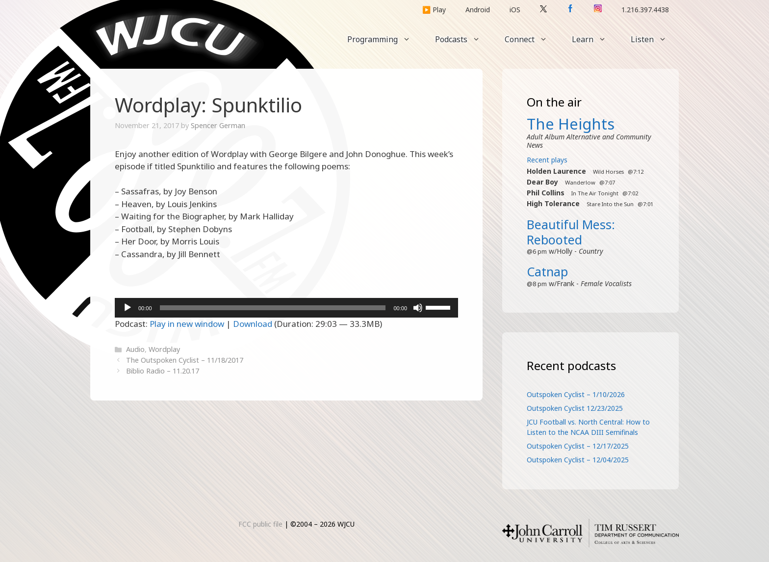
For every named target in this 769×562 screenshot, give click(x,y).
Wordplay (164, 349)
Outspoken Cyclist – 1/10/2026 (576, 394)
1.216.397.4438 (645, 9)
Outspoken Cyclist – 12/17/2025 (578, 446)
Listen (655, 39)
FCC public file (260, 524)
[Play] (127, 308)
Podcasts (463, 39)
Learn (595, 39)
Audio (135, 349)
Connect (532, 39)
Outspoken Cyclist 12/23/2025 (575, 408)
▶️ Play (434, 9)
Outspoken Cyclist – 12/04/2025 (578, 459)
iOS (515, 9)
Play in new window (187, 323)
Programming (385, 39)
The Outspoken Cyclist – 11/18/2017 (184, 360)
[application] (286, 308)
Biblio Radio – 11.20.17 (162, 370)
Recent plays (547, 159)
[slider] (273, 307)
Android (477, 9)
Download (252, 323)
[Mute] (418, 308)
